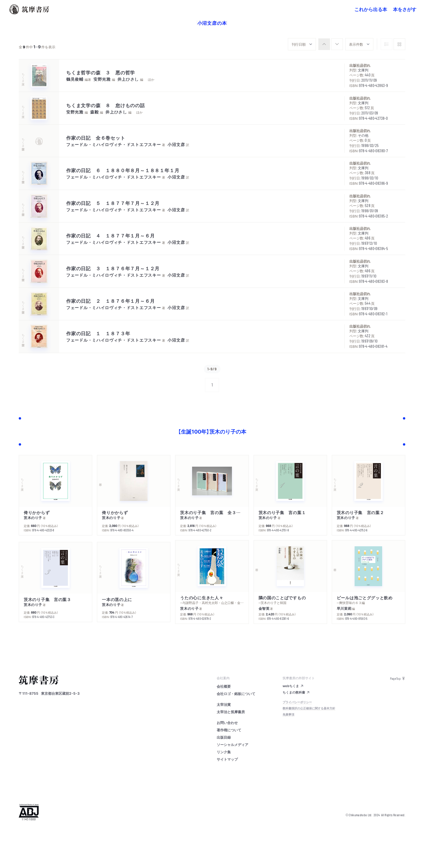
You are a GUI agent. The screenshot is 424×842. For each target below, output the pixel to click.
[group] (330, 44)
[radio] (324, 44)
